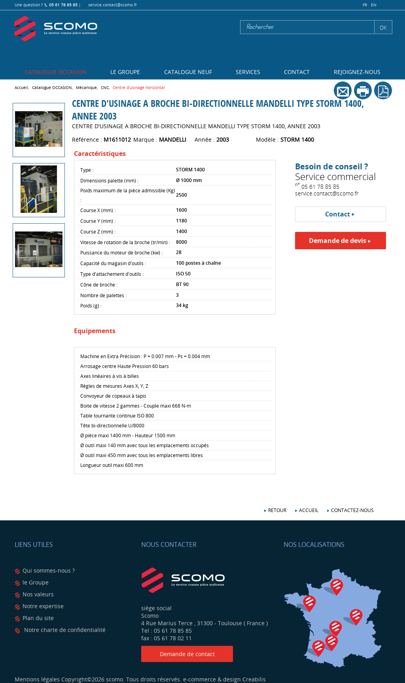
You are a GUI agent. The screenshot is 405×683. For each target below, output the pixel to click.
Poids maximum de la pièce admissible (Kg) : (127, 195)
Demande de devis (337, 240)
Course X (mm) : (97, 210)
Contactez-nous (352, 510)
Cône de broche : (98, 284)
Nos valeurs (38, 594)
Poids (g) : (91, 305)
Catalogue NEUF (188, 72)
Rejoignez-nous (357, 72)
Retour (277, 510)
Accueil (308, 510)
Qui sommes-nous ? (49, 570)
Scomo (56, 29)
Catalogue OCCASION (56, 72)
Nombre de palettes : (103, 295)
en (374, 5)
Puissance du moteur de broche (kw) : (121, 252)
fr (365, 5)
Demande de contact (187, 654)
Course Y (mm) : (97, 221)
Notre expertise (43, 606)
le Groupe (36, 582)
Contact (297, 72)
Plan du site (38, 618)
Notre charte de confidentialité (64, 630)
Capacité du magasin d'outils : (113, 263)
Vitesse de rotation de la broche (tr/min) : (125, 242)
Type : (86, 170)
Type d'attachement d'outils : (112, 274)
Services (248, 72)
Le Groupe (125, 72)
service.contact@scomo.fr (112, 5)
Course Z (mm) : (97, 231)
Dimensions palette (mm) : (109, 180)
